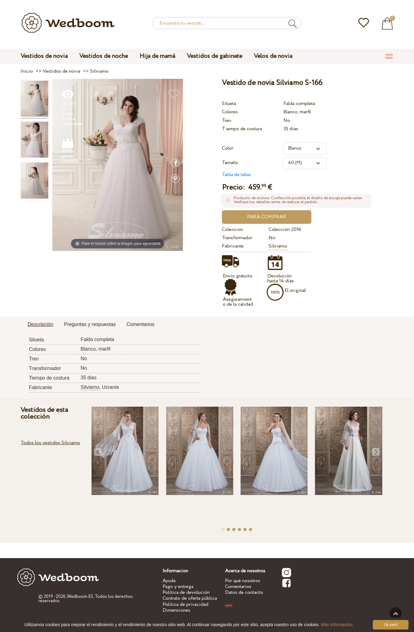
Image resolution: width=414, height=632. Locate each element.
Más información (337, 624)
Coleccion (232, 229)
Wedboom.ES (80, 597)
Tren (226, 120)
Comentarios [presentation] (141, 324)
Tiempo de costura (242, 129)
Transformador (237, 238)
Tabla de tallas (236, 174)
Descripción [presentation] (40, 324)
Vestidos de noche (103, 56)
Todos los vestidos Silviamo (50, 442)
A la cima (395, 613)
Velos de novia (273, 56)
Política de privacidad (185, 604)
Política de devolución (186, 592)
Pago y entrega (178, 586)
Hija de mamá (157, 56)
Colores (230, 112)
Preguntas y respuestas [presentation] (90, 324)
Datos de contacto (244, 592)
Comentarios (238, 586)
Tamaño (230, 163)
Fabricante (233, 246)
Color (227, 148)
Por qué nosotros (242, 580)
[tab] (40, 325)
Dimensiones (176, 610)
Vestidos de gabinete (214, 56)
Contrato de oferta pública (190, 598)
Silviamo (278, 246)
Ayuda (169, 580)
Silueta (229, 104)
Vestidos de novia (44, 56)
